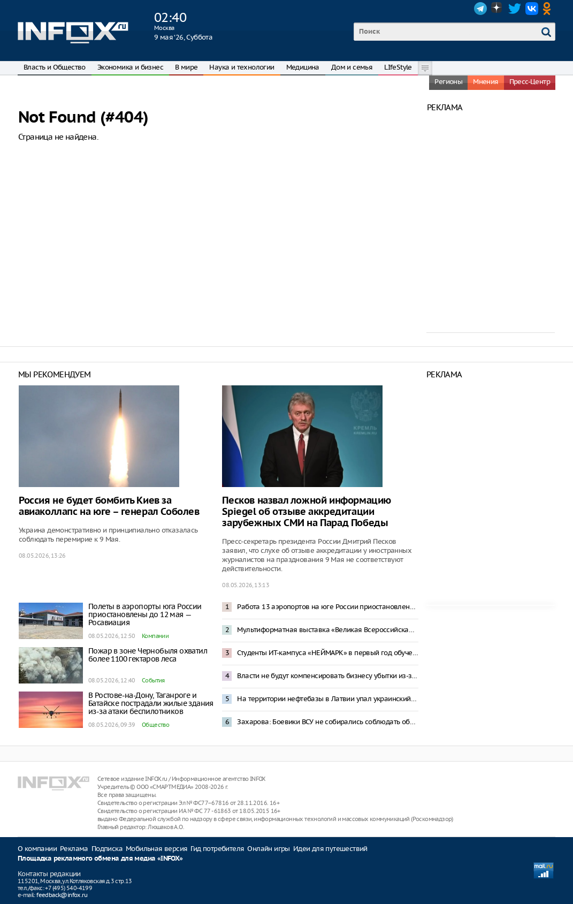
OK (549, 8)
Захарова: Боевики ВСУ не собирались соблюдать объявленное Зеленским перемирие (327, 722)
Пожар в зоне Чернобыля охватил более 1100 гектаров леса (147, 655)
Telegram (480, 8)
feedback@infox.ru (61, 895)
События (153, 680)
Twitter (514, 8)
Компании (155, 636)
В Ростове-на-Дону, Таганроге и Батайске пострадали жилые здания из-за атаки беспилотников (150, 703)
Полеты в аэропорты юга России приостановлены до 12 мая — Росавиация (145, 614)
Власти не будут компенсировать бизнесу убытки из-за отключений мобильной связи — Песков (327, 676)
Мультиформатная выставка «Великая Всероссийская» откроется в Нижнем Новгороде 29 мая (327, 630)
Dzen (497, 8)
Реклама (74, 849)
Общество (155, 724)
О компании (37, 849)
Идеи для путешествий (330, 849)
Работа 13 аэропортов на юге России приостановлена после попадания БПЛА (327, 607)
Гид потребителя (217, 849)
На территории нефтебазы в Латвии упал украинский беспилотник (327, 699)
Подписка (107, 849)
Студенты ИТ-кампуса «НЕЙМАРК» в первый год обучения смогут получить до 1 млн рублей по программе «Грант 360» (327, 653)
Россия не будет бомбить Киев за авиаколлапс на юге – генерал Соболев (109, 506)
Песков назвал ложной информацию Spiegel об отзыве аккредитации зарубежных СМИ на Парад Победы (306, 512)
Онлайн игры (268, 849)
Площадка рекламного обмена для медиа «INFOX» (100, 859)
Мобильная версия (156, 849)
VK (531, 8)
